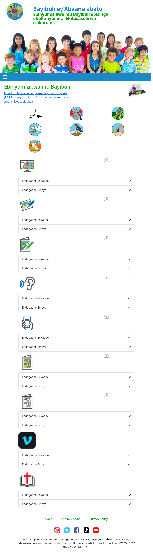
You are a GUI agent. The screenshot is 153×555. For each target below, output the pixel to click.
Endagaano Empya (34, 190)
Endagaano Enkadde (35, 181)
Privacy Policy (98, 519)
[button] (5, 77)
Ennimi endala (70, 519)
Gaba (48, 519)
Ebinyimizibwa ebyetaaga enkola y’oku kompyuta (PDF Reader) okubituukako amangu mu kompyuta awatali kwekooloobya (37, 97)
